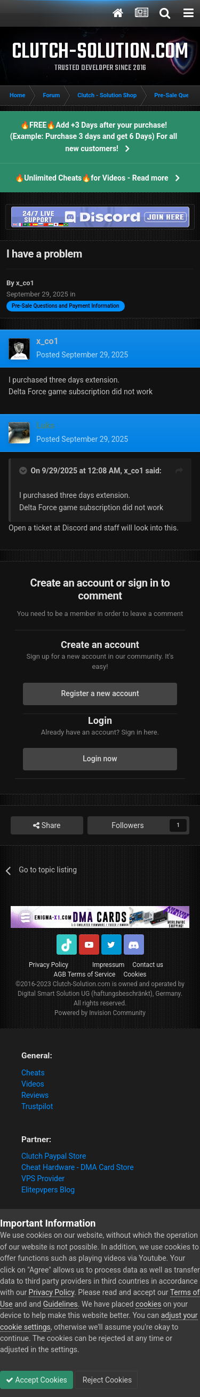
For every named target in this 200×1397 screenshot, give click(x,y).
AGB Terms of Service (85, 974)
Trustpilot (37, 1106)
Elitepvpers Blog (48, 1189)
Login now (100, 758)
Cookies (134, 974)
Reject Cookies (106, 1380)
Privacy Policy (48, 965)
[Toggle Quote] (24, 470)
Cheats (33, 1072)
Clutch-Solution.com (81, 984)
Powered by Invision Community (100, 1013)
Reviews (35, 1095)
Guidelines (60, 1304)
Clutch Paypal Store (53, 1156)
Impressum (108, 965)
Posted (82, 354)
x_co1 (133, 470)
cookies (148, 1304)
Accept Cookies (36, 1380)
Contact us (147, 965)
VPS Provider (43, 1178)
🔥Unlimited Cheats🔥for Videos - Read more (91, 178)
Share (46, 825)
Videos (32, 1084)
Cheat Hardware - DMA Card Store (77, 1167)
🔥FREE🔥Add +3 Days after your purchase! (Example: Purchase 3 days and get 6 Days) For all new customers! (93, 137)
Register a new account (100, 693)
